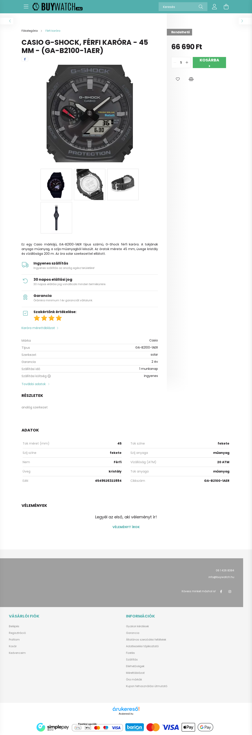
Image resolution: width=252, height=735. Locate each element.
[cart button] (226, 6)
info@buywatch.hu (221, 577)
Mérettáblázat (135, 672)
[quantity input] (181, 62)
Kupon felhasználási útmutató (146, 686)
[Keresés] (183, 6)
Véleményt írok (126, 527)
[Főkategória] (30, 31)
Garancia (132, 633)
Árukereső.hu (126, 713)
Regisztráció (17, 633)
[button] (177, 79)
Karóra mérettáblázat (38, 328)
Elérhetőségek (135, 666)
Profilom (14, 639)
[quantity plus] (187, 62)
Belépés (14, 626)
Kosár (13, 646)
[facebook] (25, 59)
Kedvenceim (17, 653)
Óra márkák (134, 679)
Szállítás (132, 659)
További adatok (34, 384)
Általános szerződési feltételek (146, 639)
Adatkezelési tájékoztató (142, 646)
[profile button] (214, 6)
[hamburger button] (26, 6)
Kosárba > (209, 62)
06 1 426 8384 (225, 570)
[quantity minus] (174, 62)
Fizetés (130, 653)
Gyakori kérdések (137, 626)
